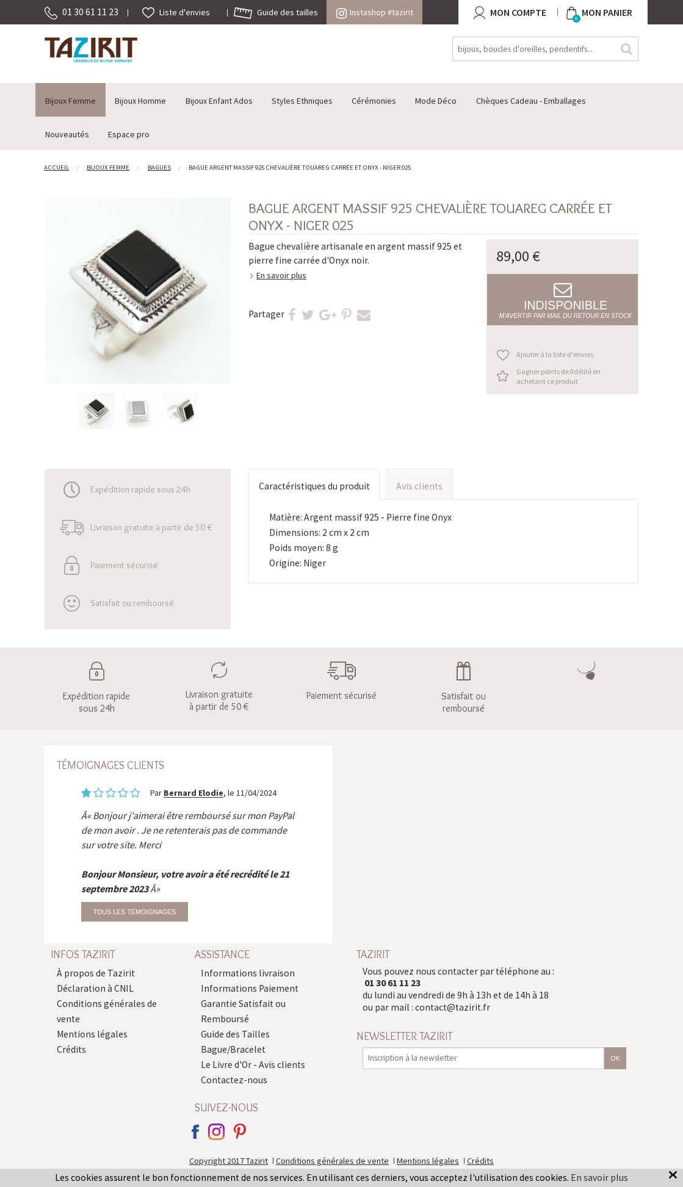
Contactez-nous (234, 1080)
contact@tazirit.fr (452, 1007)
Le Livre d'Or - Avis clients (253, 1064)
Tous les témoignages (134, 911)
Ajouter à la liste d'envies (554, 354)
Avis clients (419, 486)
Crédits (71, 1049)
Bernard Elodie (193, 793)
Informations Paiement (249, 988)
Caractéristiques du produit (314, 486)
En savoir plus (281, 275)
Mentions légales (92, 1034)
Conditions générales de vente (332, 1160)
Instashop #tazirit (374, 12)
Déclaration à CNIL (95, 988)
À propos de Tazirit (96, 973)
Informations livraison (248, 973)
